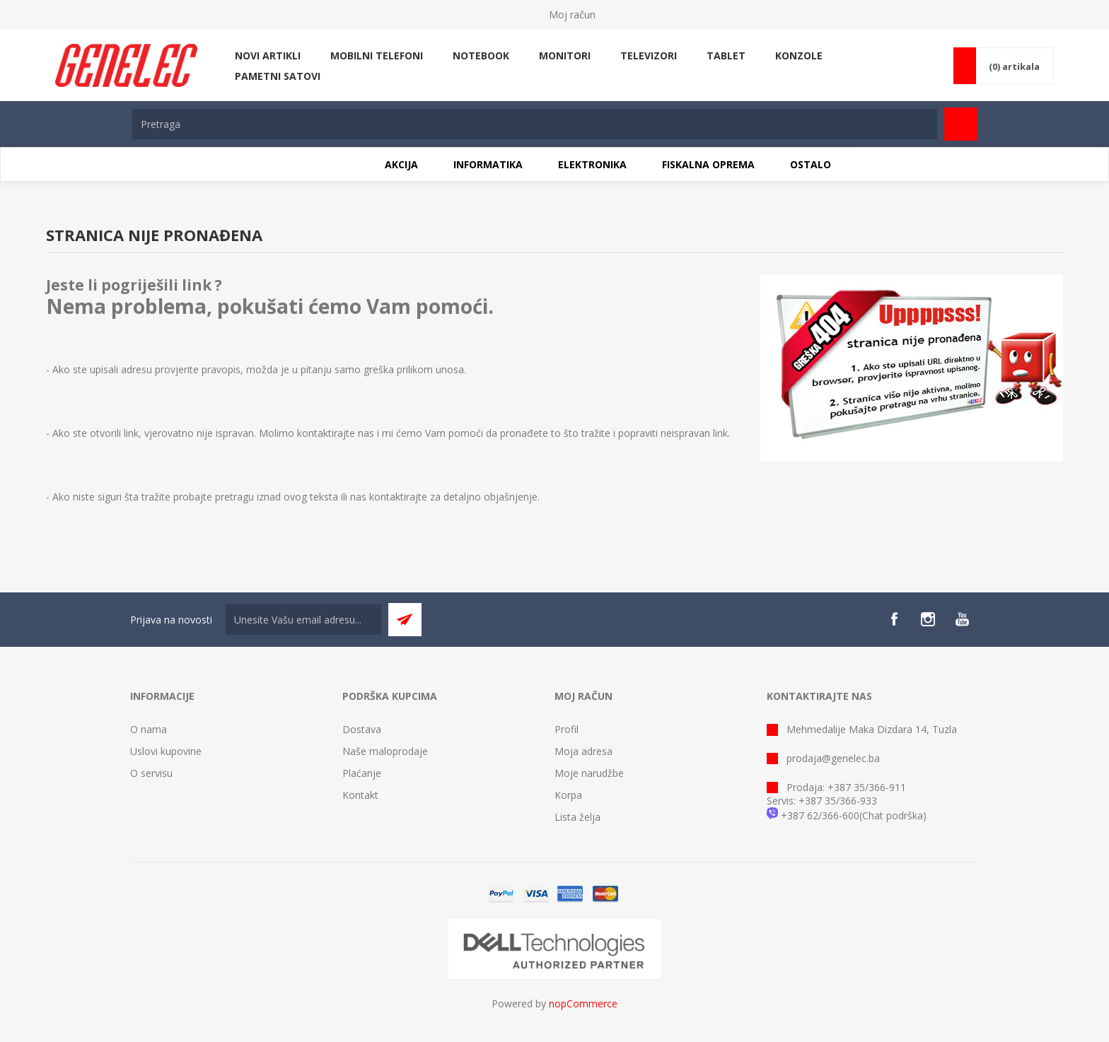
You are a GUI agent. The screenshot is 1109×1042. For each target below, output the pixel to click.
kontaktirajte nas (335, 433)
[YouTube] (962, 619)
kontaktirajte (398, 496)
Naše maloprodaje (385, 751)
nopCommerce (583, 1003)
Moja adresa (583, 751)
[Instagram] (928, 619)
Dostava (361, 729)
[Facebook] (894, 619)
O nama (148, 729)
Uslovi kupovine (166, 751)
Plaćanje (361, 773)
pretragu (234, 496)
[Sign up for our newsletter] (303, 619)
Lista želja (577, 817)
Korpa (568, 795)
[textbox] (534, 124)
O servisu (151, 773)
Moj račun (572, 14)
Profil (566, 729)
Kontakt (360, 795)
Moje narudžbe (589, 773)
